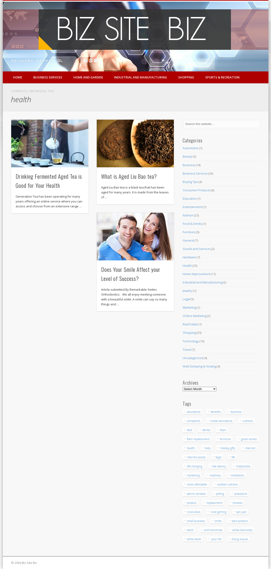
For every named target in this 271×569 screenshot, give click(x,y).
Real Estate (190, 324)
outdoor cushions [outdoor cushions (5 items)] (227, 484)
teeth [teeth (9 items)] (190, 530)
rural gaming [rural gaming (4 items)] (218, 512)
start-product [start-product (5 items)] (240, 521)
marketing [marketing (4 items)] (193, 475)
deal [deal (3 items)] (189, 430)
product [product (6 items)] (191, 503)
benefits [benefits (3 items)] (216, 412)
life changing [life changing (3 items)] (194, 466)
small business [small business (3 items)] (196, 521)
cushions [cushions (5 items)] (248, 421)
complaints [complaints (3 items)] (193, 421)
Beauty (187, 156)
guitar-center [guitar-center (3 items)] (249, 439)
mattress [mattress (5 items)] (215, 475)
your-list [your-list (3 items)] (216, 539)
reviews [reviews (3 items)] (237, 503)
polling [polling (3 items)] (220, 494)
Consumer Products (196, 190)
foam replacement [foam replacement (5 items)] (198, 439)
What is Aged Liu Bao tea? (129, 176)
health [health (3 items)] (191, 448)
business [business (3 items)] (236, 412)
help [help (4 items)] (207, 448)
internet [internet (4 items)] (250, 448)
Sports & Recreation (222, 77)
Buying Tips (190, 182)
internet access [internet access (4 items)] (196, 457)
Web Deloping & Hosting (199, 366)
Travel (187, 349)
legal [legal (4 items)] (218, 457)
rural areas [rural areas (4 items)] (193, 512)
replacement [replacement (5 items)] (214, 503)
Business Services (47, 77)
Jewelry (187, 291)
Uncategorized (193, 358)
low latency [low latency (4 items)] (219, 466)
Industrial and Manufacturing (140, 77)
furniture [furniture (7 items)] (225, 439)
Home (17, 77)
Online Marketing (194, 316)
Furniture (189, 232)
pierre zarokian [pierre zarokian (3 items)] (196, 494)
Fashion (188, 215)
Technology (191, 341)
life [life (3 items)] (233, 457)
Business (189, 165)
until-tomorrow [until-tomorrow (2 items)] (213, 530)
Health (187, 265)
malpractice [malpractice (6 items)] (243, 466)
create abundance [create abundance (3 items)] (221, 421)
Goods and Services (197, 249)
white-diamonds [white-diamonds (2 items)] (242, 530)
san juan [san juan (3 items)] (241, 512)
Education (190, 198)
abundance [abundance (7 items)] (194, 412)
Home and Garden (88, 77)
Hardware (189, 257)
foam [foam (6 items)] (223, 430)
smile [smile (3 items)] (218, 521)
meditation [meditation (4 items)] (237, 475)
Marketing (189, 307)
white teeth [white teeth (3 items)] (194, 539)
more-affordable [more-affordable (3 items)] (197, 484)
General (188, 240)
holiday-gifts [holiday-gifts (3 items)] (227, 448)
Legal (186, 299)
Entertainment (192, 207)
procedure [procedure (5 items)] (240, 494)
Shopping (186, 77)
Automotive (191, 148)
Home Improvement (196, 274)
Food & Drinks (192, 224)
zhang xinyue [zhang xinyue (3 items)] (239, 539)
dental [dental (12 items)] (206, 430)
